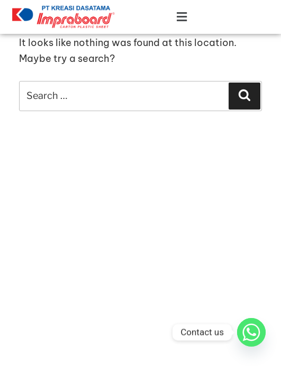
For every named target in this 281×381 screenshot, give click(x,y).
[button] (164, 17)
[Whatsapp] (251, 332)
